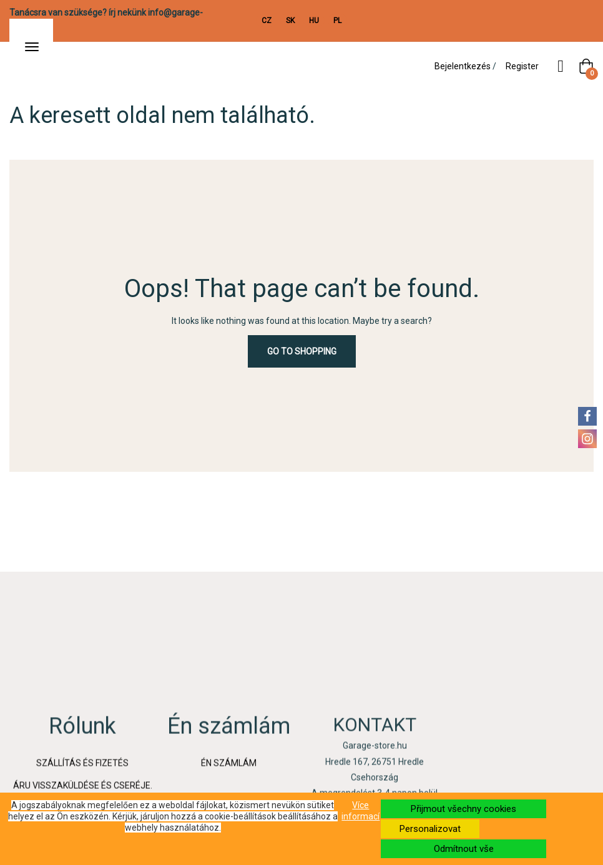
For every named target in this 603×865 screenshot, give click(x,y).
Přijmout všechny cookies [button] (463, 808)
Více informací (360, 810)
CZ (267, 20)
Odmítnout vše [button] (464, 848)
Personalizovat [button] (430, 828)
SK (290, 20)
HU (314, 20)
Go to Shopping (301, 351)
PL (337, 20)
